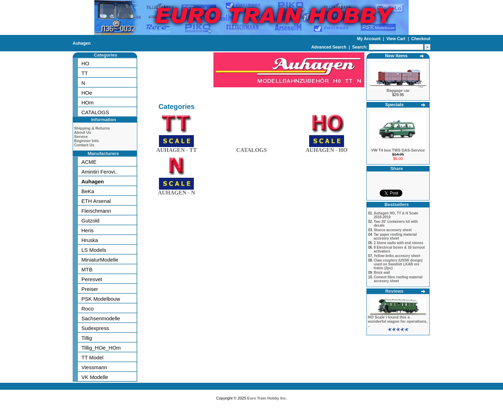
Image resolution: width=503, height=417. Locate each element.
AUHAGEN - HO (327, 148)
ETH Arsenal (96, 201)
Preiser (89, 289)
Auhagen (81, 43)
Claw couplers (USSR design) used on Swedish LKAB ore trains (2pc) (398, 264)
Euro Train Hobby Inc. (267, 398)
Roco (87, 309)
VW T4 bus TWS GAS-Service (398, 150)
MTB (87, 269)
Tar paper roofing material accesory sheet (395, 236)
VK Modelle (94, 377)
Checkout (420, 38)
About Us (82, 132)
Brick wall (382, 273)
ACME (88, 162)
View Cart (396, 38)
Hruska (89, 240)
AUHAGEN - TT (176, 148)
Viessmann (94, 367)
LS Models (93, 250)
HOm (87, 102)
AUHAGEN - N (176, 191)
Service (81, 136)
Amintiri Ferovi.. (99, 172)
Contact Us (84, 145)
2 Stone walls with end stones (398, 243)
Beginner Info (86, 141)
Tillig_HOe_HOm (101, 348)
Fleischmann (96, 211)
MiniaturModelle (99, 260)
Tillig (86, 338)
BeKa (87, 191)
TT (84, 73)
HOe (86, 93)
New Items (396, 55)
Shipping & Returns (92, 128)
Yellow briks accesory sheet (397, 256)
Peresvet (91, 279)
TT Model (92, 357)
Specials (394, 104)
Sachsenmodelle (100, 318)
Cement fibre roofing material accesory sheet (398, 279)
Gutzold (90, 221)
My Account (369, 38)
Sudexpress (95, 328)
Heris (87, 230)
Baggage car (397, 90)
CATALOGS (95, 112)
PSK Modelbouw (100, 299)
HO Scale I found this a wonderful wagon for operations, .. (398, 321)
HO (85, 63)
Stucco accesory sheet (392, 230)
